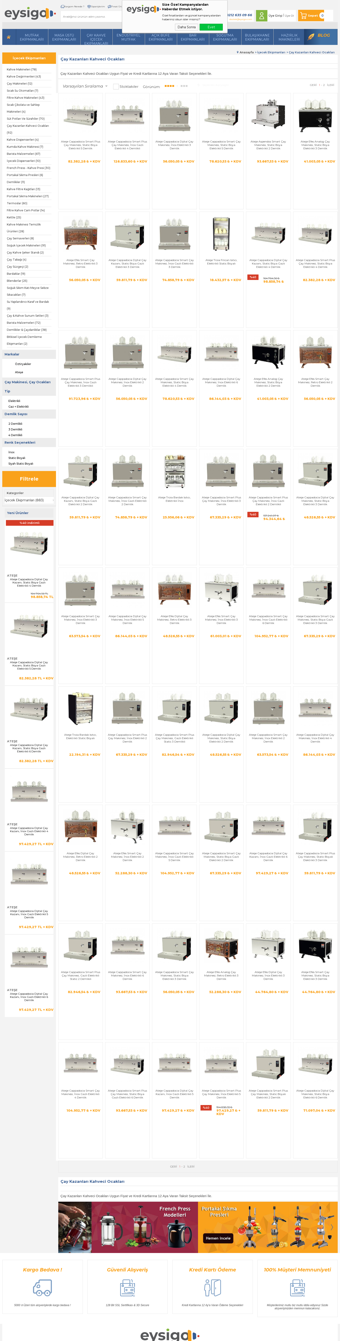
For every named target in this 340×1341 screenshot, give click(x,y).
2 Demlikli (12, 423)
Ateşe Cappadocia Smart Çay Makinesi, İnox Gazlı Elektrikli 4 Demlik (80, 857)
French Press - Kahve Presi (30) (28, 168)
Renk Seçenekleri (20, 442)
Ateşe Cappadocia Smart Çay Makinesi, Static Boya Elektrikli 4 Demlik (174, 323)
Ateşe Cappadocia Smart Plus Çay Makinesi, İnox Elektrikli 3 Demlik (221, 412)
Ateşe (15, 372)
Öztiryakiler (19, 364)
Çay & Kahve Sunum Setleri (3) (27, 315)
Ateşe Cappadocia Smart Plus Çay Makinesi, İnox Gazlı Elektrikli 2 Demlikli (268, 412)
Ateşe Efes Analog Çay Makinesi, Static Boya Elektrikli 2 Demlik (268, 323)
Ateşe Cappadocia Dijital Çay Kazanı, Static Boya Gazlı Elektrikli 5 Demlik (29, 665)
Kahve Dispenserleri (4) (23, 139)
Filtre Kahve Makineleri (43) (25, 97)
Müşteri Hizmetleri (165, 1236)
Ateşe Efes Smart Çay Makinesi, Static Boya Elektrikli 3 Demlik (315, 768)
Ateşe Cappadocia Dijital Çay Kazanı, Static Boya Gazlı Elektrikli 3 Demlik (128, 234)
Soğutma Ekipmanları (225, 37)
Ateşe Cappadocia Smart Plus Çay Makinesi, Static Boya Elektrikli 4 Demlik (315, 234)
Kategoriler (15, 493)
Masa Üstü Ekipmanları (64, 37)
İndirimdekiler (162, 1229)
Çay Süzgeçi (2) (17, 266)
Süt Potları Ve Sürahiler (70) (26, 118)
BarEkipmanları (193, 37)
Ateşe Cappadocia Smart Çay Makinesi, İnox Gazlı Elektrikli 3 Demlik (174, 234)
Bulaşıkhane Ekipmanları (257, 37)
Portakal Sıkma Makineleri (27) (28, 196)
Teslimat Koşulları (118, 1202)
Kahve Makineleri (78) (22, 69)
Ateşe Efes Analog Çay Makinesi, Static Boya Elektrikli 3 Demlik (315, 145)
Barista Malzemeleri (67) (23, 153)
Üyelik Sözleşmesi (118, 1209)
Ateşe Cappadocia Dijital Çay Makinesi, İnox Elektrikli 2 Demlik (128, 323)
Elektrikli (11, 400)
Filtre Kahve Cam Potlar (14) (26, 210)
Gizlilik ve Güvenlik (119, 1229)
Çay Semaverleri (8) (20, 238)
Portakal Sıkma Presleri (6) (25, 175)
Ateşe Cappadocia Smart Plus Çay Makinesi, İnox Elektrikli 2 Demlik (127, 590)
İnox (8, 451)
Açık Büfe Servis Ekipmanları (78, 1250)
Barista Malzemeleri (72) (24, 322)
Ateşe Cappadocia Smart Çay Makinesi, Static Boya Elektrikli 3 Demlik (174, 768)
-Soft (145, 1335)
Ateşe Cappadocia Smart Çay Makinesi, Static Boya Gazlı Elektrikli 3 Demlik (315, 501)
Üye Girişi (275, 15)
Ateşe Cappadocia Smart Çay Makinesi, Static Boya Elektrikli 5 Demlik (221, 145)
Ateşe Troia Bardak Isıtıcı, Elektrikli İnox (174, 410)
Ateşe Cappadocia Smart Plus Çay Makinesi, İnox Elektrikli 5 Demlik (221, 857)
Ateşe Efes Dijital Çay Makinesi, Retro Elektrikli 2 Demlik (80, 679)
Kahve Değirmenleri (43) (24, 76)
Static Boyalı (13, 457)
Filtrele (29, 479)
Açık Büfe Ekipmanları (161, 37)
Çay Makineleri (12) (19, 83)
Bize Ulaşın (160, 1209)
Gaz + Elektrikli (15, 406)
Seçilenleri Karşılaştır (213, 85)
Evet (211, 27)
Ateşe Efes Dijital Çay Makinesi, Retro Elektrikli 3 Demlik (174, 501)
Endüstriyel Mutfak (128, 37)
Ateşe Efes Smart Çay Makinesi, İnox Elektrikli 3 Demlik (221, 501)
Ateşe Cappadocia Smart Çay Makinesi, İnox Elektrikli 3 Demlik (80, 501)
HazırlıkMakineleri (289, 37)
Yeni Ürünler (161, 1222)
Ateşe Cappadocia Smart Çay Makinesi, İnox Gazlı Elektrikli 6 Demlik (268, 501)
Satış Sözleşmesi (117, 1215)
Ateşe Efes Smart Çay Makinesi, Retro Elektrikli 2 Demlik (315, 323)
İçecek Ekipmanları (29, 58)
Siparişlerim (98, 6)
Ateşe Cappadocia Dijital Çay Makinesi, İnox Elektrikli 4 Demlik (315, 590)
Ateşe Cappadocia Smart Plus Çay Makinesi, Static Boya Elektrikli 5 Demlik (80, 145)
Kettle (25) (14, 217)
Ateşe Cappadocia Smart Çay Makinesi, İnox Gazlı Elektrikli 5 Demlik (174, 679)
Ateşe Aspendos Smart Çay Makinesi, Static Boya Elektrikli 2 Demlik (268, 145)
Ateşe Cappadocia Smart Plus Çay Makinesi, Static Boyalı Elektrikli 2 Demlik (268, 857)
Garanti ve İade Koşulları (123, 1222)
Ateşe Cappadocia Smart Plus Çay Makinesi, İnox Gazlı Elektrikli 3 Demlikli (80, 323)
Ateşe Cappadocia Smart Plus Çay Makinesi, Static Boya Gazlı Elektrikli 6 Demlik (127, 857)
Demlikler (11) (16, 182)
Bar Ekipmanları (70, 1256)
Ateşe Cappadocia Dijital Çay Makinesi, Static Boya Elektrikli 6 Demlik (315, 857)
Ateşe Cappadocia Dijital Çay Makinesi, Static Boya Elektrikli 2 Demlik (221, 590)
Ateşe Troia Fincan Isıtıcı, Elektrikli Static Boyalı (221, 232)
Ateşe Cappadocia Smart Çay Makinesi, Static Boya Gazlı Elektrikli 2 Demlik (221, 679)
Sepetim (158, 1243)
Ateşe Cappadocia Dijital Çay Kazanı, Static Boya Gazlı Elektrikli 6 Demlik (29, 748)
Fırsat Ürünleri (120, 6)
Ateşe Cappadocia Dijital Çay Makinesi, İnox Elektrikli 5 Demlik (128, 501)
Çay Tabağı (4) (16, 259)
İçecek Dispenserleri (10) (24, 161)
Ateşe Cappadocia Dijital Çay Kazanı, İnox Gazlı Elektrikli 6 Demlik (29, 997)
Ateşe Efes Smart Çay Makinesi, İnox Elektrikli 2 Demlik (127, 679)
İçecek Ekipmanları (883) (24, 500)
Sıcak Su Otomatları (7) (22, 90)
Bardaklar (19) (16, 273)
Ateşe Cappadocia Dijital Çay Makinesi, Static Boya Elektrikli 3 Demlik (315, 412)
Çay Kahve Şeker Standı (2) (25, 252)
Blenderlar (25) (17, 280)
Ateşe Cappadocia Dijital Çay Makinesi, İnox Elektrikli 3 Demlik (174, 145)
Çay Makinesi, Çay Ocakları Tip (28, 386)
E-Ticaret (156, 1335)
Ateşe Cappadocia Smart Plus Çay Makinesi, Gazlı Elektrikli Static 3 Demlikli (174, 590)
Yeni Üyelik (207, 1202)
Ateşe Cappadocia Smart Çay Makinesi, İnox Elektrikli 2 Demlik (268, 590)
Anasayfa (159, 1202)
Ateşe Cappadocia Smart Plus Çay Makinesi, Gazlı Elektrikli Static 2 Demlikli (80, 768)
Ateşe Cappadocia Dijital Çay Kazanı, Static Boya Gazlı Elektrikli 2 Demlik (80, 412)
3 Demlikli (12, 429)
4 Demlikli (12, 434)
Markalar (12, 354)
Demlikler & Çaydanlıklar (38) (27, 329)
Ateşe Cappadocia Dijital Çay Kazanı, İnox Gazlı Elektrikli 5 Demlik (29, 914)
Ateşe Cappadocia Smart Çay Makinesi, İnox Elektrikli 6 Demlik (127, 768)
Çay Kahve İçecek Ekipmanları (96, 39)
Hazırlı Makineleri (71, 1202)
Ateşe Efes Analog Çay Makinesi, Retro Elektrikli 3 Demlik (221, 768)
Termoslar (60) (17, 203)
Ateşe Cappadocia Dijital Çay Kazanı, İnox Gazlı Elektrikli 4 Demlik (29, 831)
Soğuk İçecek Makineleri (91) (26, 245)
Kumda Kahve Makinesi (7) (25, 146)
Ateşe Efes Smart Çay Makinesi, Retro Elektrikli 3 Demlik (80, 234)
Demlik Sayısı (16, 414)
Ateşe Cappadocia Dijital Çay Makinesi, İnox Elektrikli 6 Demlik (221, 323)
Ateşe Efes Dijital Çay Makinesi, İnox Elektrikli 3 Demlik (268, 768)
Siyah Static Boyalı (17, 463)
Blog (324, 35)
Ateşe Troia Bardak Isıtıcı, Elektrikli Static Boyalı (80, 588)
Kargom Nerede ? (74, 6)
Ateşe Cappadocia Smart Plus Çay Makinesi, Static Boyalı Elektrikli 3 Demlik (315, 679)
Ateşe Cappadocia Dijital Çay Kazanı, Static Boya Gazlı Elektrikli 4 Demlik (29, 582)
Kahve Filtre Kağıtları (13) (23, 189)
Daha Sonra (187, 27)
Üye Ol (289, 15)
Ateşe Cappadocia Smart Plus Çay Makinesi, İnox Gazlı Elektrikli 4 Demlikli (127, 145)
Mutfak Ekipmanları (32, 37)
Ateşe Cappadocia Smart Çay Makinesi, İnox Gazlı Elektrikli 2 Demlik (127, 412)
